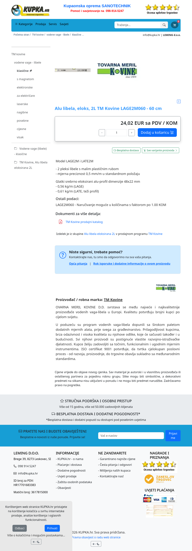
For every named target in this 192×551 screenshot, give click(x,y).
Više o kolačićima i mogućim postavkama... (36, 535)
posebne (23, 121)
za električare (26, 96)
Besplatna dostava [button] (126, 150)
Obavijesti (64, 488)
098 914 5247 (26, 466)
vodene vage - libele (27, 62)
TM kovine (18, 54)
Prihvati (52, 528)
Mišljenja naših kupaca (115, 470)
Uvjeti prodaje (66, 476)
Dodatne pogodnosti (71, 470)
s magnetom (25, 79)
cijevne (21, 129)
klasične (24, 71)
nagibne (22, 112)
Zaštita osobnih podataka (74, 482)
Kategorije (24, 24)
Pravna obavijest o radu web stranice (95, 537)
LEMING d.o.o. (172, 35)
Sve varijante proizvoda (161, 150)
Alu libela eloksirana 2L (99, 234)
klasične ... (78, 34)
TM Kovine (155, 234)
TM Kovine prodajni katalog (80, 222)
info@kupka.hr (151, 35)
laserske (22, 104)
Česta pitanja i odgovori (116, 465)
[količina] (116, 132)
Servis (53, 24)
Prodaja (40, 24)
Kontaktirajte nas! (112, 476)
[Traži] (164, 24)
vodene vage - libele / (59, 34)
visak (20, 137)
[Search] (137, 24)
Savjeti (64, 24)
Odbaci (19, 528)
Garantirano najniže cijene (117, 459)
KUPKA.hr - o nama (70, 459)
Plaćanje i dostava (69, 465)
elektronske (25, 87)
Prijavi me (173, 435)
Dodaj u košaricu (157, 132)
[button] (179, 102)
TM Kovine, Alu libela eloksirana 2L (30, 165)
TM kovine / (38, 34)
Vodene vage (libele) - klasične (30, 151)
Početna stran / (22, 34)
